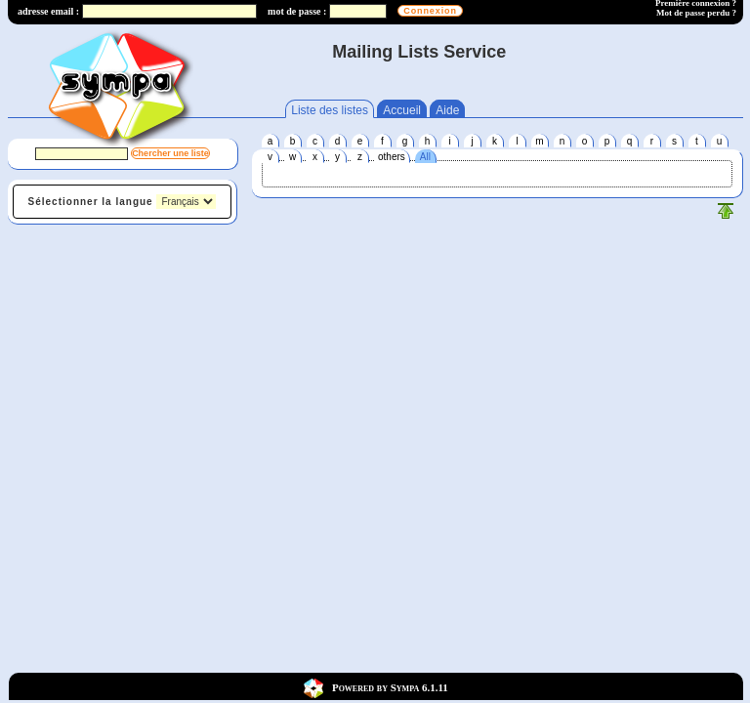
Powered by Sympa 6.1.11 (390, 686)
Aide (447, 110)
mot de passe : (297, 11)
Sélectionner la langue (90, 201)
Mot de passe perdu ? (696, 13)
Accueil (402, 110)
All (425, 156)
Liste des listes (329, 110)
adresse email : (48, 11)
